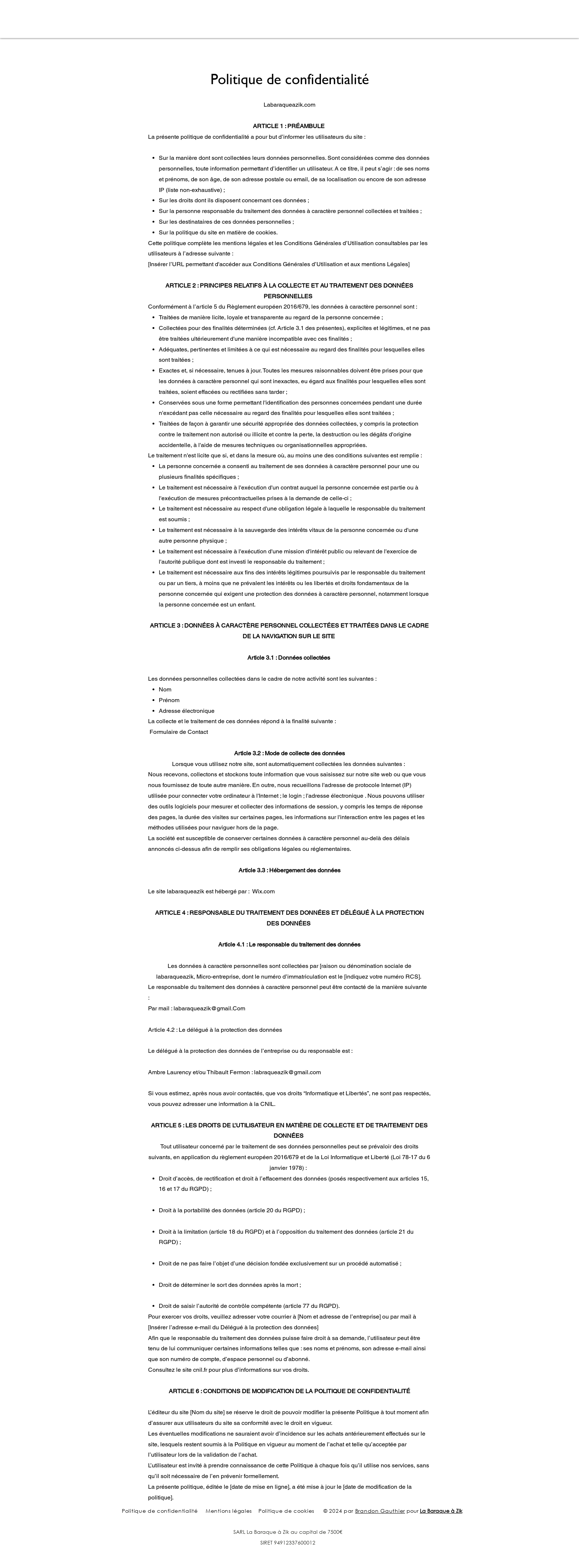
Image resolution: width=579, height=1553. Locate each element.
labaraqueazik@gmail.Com (209, 1008)
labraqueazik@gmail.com (287, 1072)
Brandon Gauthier (380, 1510)
